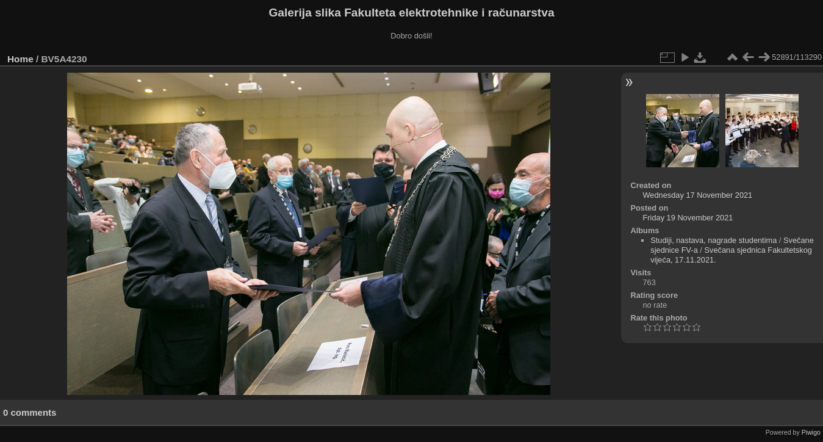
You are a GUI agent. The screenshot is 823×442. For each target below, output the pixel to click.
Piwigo (811, 432)
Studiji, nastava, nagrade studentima (713, 240)
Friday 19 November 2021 (687, 217)
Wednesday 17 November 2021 (697, 195)
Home (20, 59)
